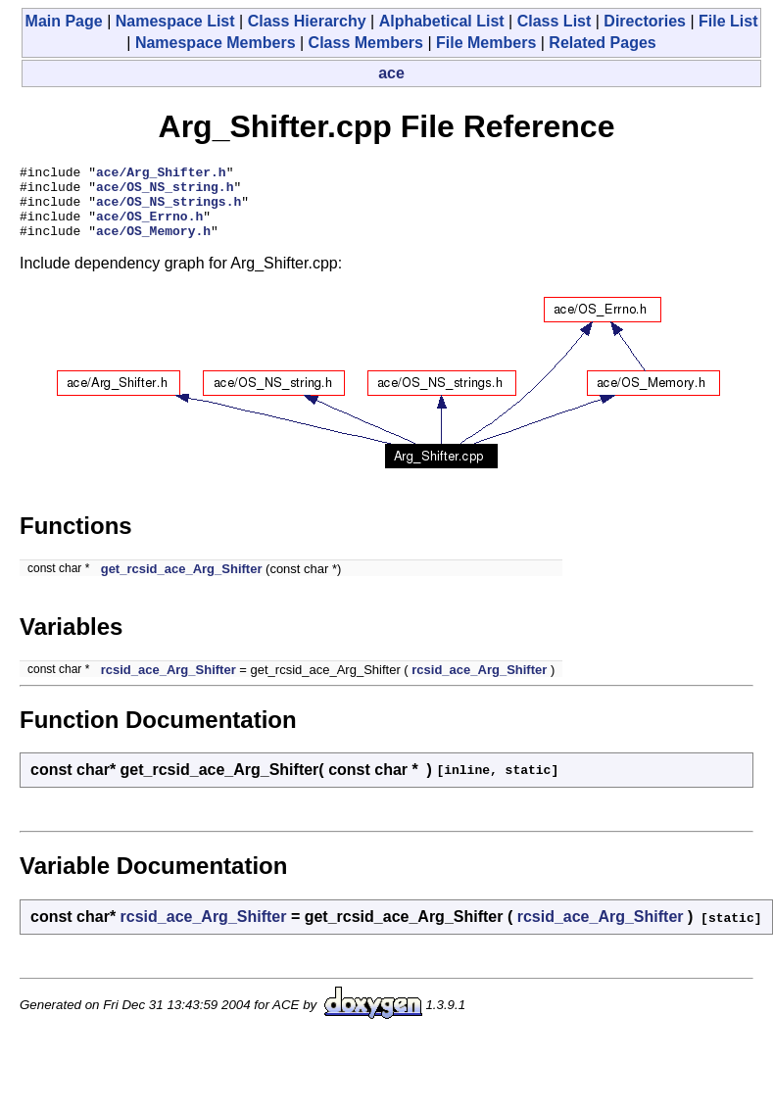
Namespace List (175, 21)
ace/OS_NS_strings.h (168, 209)
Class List (554, 21)
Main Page (64, 21)
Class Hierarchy (307, 21)
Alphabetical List (442, 21)
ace (391, 73)
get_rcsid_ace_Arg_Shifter (182, 583)
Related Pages (602, 42)
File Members (486, 42)
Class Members (366, 42)
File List (728, 21)
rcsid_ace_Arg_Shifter (168, 684)
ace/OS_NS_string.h (164, 192)
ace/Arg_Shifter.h (161, 174)
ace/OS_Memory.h (153, 245)
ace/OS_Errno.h (149, 227)
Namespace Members (215, 42)
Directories (645, 21)
